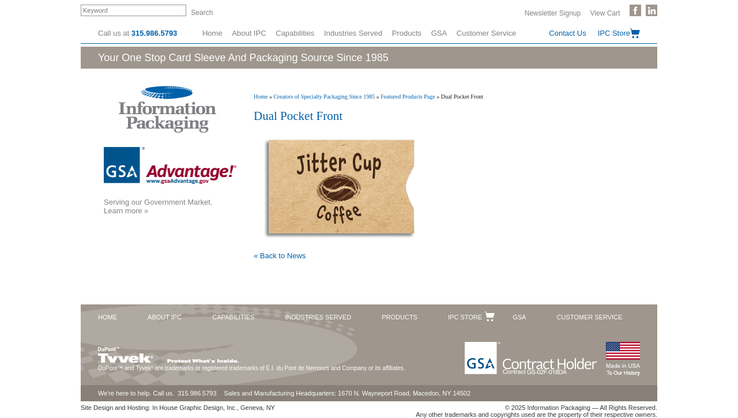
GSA (439, 33)
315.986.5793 (154, 33)
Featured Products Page (408, 96)
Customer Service (486, 33)
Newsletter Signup (553, 12)
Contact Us (567, 33)
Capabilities (295, 33)
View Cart (605, 12)
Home (212, 33)
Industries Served (353, 33)
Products (406, 33)
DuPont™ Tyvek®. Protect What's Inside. (168, 352)
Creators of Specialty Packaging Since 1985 (324, 96)
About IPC (249, 33)
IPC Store (614, 33)
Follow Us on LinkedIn (651, 10)
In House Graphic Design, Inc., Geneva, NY (213, 407)
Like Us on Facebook (635, 10)
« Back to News (280, 255)
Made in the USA (622, 359)
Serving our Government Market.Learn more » (158, 206)
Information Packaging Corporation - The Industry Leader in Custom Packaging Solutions (167, 109)
